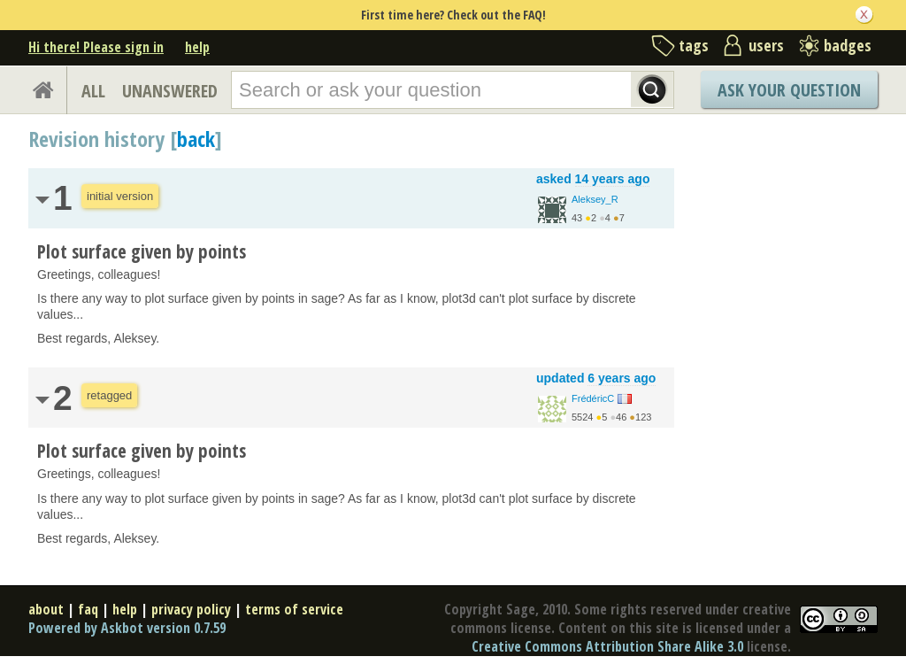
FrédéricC (593, 398)
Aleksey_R (595, 199)
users (766, 45)
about (46, 609)
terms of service (294, 609)
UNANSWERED (170, 91)
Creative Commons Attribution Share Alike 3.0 (607, 646)
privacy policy (191, 609)
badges (847, 45)
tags (694, 45)
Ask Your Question (789, 90)
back (196, 138)
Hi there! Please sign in (96, 47)
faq (88, 609)
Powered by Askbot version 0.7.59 (127, 627)
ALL (93, 91)
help (197, 47)
